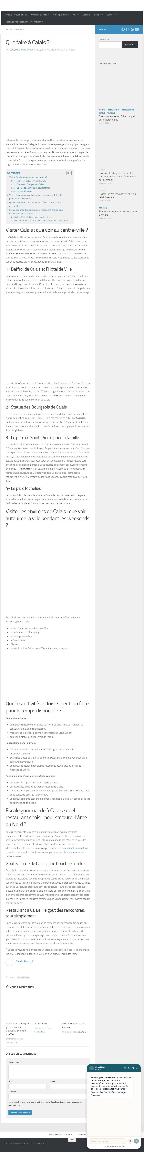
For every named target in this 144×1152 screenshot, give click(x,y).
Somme (102, 113)
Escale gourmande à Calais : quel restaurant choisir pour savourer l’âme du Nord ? (36, 212)
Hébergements (127, 110)
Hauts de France (15, 29)
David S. (13, 1042)
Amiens (102, 110)
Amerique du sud (61, 14)
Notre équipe (55, 1134)
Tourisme (111, 113)
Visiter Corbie (40, 1023)
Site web (12, 1091)
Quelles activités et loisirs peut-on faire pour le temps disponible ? (35, 204)
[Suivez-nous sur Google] (132, 29)
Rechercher (104, 39)
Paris (19, 148)
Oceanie (86, 14)
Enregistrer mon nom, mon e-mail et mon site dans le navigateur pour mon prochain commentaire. (45, 1104)
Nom (11, 1081)
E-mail (53, 1081)
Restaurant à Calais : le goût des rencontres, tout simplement (41, 220)
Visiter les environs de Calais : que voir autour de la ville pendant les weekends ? (36, 197)
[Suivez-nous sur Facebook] (123, 29)
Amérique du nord (39, 14)
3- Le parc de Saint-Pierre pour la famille (32, 188)
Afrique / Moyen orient (16, 14)
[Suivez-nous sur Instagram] (127, 29)
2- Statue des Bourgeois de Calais (29, 184)
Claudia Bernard (18, 50)
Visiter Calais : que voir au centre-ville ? (28, 177)
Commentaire (14, 1062)
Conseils (110, 14)
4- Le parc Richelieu (23, 191)
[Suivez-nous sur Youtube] (136, 29)
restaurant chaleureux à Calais (73, 848)
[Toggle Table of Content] (67, 173)
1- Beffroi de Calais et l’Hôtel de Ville (30, 181)
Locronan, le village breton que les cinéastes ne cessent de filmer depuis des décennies (118, 176)
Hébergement (113, 110)
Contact (70, 1134)
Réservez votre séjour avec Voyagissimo (24, 21)
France (64, 140)
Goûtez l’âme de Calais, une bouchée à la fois (34, 217)
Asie (75, 14)
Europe (97, 14)
